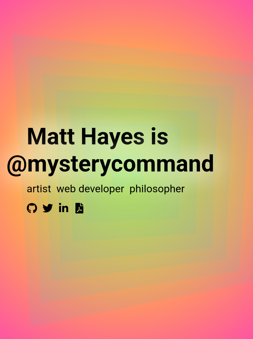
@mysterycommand (110, 163)
